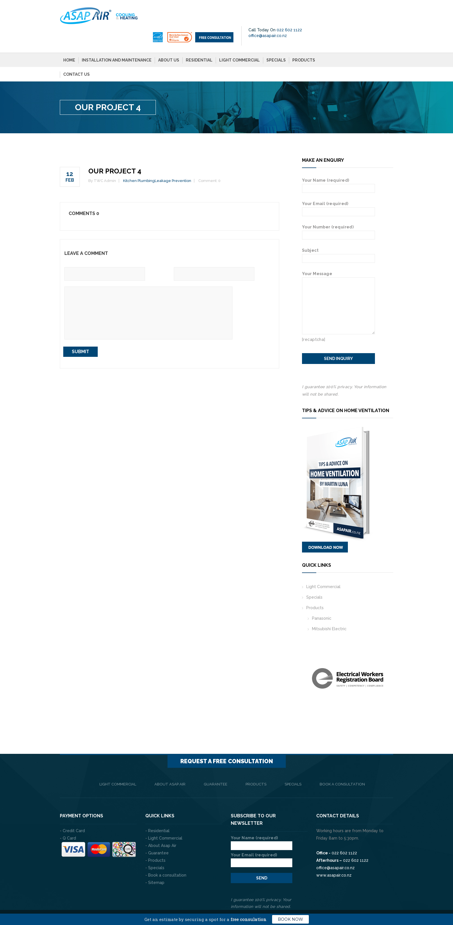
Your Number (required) (338, 212)
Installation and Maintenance (117, 41)
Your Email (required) (338, 188)
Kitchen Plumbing (139, 161)
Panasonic (321, 599)
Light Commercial (239, 41)
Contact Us (76, 55)
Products (303, 41)
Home (69, 41)
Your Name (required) (338, 165)
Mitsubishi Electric (329, 609)
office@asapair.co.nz (353, 16)
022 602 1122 (374, 11)
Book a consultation (342, 765)
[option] (347, 659)
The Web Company (139, 902)
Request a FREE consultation (226, 742)
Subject (338, 235)
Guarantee (215, 765)
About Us (168, 41)
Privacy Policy (379, 902)
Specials (276, 41)
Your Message (338, 258)
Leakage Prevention (173, 161)
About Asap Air (169, 765)
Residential (199, 41)
